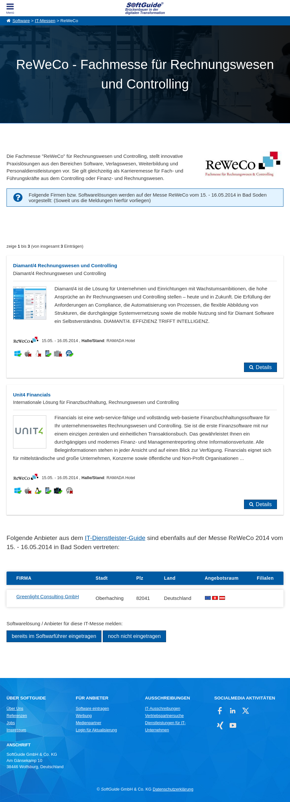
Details (264, 367)
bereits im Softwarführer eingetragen (54, 636)
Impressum (16, 730)
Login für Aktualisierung (96, 730)
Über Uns (15, 708)
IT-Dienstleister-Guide (115, 537)
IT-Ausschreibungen (162, 708)
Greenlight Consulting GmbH (47, 596)
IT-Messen (45, 20)
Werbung (84, 715)
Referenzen (17, 715)
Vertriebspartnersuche (164, 715)
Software (21, 20)
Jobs (11, 723)
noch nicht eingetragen (134, 636)
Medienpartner (88, 723)
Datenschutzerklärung (173, 789)
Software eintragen (92, 708)
